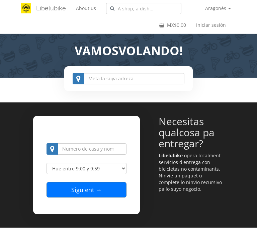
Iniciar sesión (211, 25)
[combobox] (143, 8)
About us (86, 8)
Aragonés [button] (218, 8)
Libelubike (51, 8)
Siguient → (86, 190)
